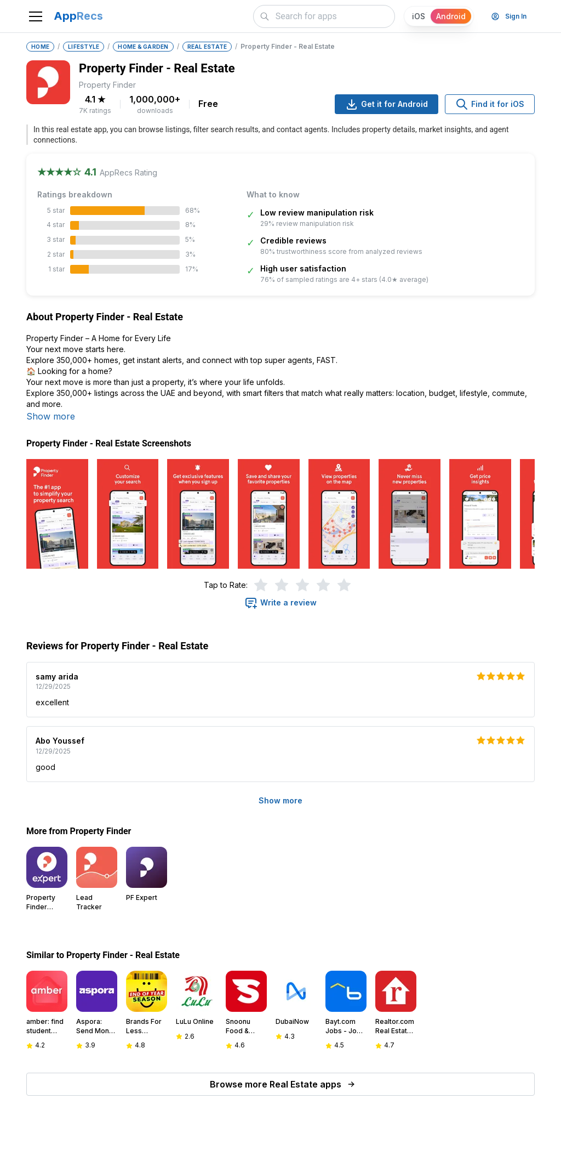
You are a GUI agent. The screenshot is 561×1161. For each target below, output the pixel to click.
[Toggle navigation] (35, 16)
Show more (50, 416)
